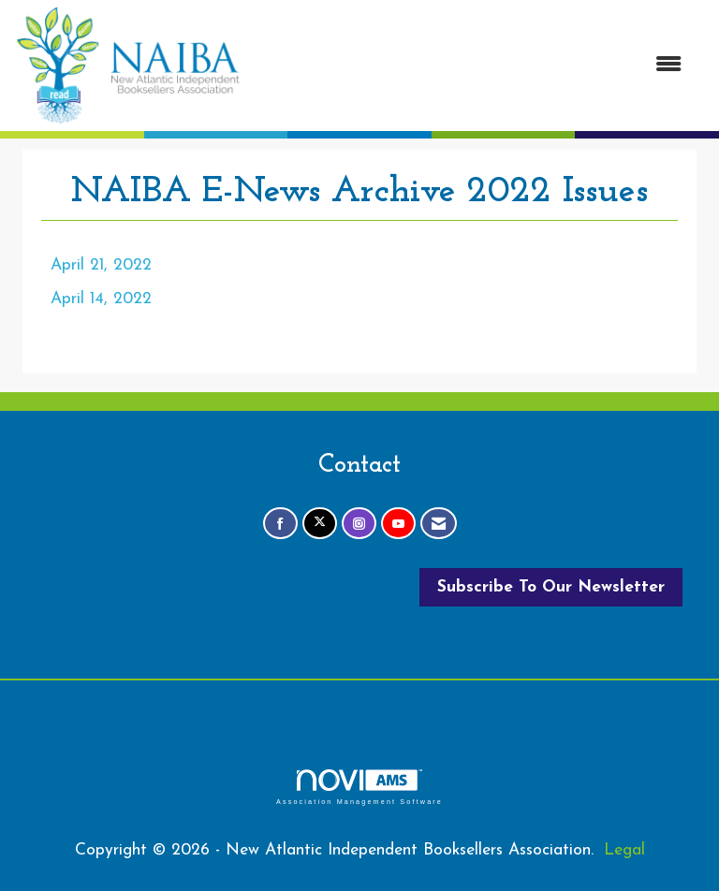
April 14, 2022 (101, 299)
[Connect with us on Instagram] (359, 523)
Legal (624, 850)
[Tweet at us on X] (319, 523)
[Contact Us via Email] (438, 523)
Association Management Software (359, 786)
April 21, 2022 (101, 265)
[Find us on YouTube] (398, 523)
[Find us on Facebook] (280, 523)
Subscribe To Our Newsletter (551, 587)
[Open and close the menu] (471, 66)
